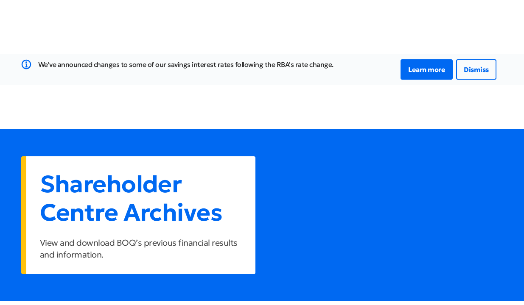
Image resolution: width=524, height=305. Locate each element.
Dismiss (476, 69)
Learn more (426, 69)
